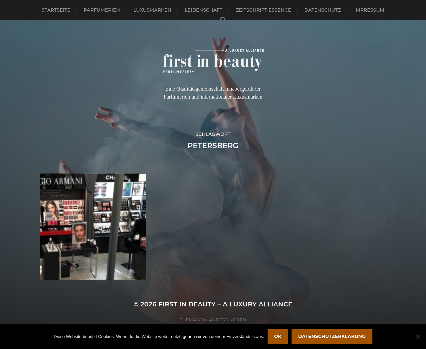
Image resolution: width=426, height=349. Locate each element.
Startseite (56, 10)
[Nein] (417, 336)
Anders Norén (227, 319)
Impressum (369, 10)
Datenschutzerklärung (332, 336)
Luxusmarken (152, 10)
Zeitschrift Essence (263, 10)
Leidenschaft (204, 10)
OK (278, 336)
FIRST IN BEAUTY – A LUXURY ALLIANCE (225, 304)
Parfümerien (102, 10)
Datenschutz (323, 10)
